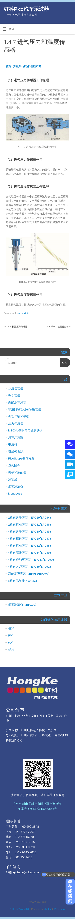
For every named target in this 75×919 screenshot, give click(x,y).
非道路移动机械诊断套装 (24, 409)
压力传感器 (15, 423)
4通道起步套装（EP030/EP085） (30, 531)
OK (63, 361)
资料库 (17, 66)
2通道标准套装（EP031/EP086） (30, 524)
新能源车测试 (17, 402)
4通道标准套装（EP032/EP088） (30, 545)
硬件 (11, 635)
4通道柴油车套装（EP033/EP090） (32, 559)
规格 (11, 649)
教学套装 (14, 395)
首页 (8, 66)
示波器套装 (15, 388)
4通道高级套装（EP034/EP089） (30, 552)
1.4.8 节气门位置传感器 (58, 326)
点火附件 (14, 465)
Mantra (47, 909)
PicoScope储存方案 (21, 458)
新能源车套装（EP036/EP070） (29, 573)
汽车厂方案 (15, 437)
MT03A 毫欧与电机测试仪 (25, 430)
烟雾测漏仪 (15, 486)
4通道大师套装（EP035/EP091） (30, 566)
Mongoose (15, 493)
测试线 (12, 479)
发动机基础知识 (32, 66)
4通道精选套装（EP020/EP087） (30, 538)
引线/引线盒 (16, 451)
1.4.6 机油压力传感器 (15, 326)
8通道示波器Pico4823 (22, 580)
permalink (23, 313)
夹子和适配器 (17, 472)
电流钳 (12, 444)
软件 (11, 642)
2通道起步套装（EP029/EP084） (30, 517)
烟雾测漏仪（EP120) (22, 604)
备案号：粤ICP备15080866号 (37, 809)
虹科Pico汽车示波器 (26, 9)
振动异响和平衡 (18, 416)
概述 (11, 628)
